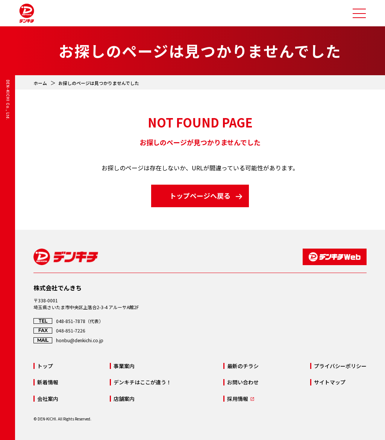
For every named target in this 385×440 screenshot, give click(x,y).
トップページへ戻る (200, 195)
